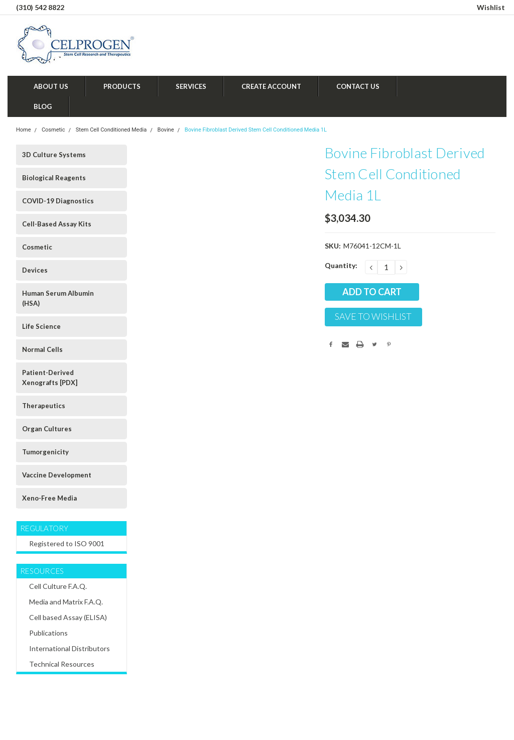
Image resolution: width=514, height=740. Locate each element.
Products (122, 86)
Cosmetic (53, 130)
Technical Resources (61, 664)
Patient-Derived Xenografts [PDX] (49, 377)
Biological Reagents (54, 178)
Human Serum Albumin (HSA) (58, 298)
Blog (43, 106)
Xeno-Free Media (49, 498)
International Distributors (69, 648)
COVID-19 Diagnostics (58, 201)
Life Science (41, 326)
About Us (51, 86)
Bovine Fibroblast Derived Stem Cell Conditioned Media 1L (256, 130)
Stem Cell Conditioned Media (111, 130)
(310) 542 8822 (40, 7)
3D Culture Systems (54, 155)
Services (191, 86)
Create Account (271, 86)
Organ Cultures (47, 429)
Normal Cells (42, 349)
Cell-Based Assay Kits (56, 224)
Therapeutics (43, 406)
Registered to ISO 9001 (66, 543)
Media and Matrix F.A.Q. (66, 601)
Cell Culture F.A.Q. (58, 586)
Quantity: (341, 265)
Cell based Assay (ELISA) (68, 617)
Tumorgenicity (45, 452)
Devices (35, 270)
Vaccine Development (56, 475)
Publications (48, 633)
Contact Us (357, 86)
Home (23, 130)
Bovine (166, 130)
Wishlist (491, 7)
